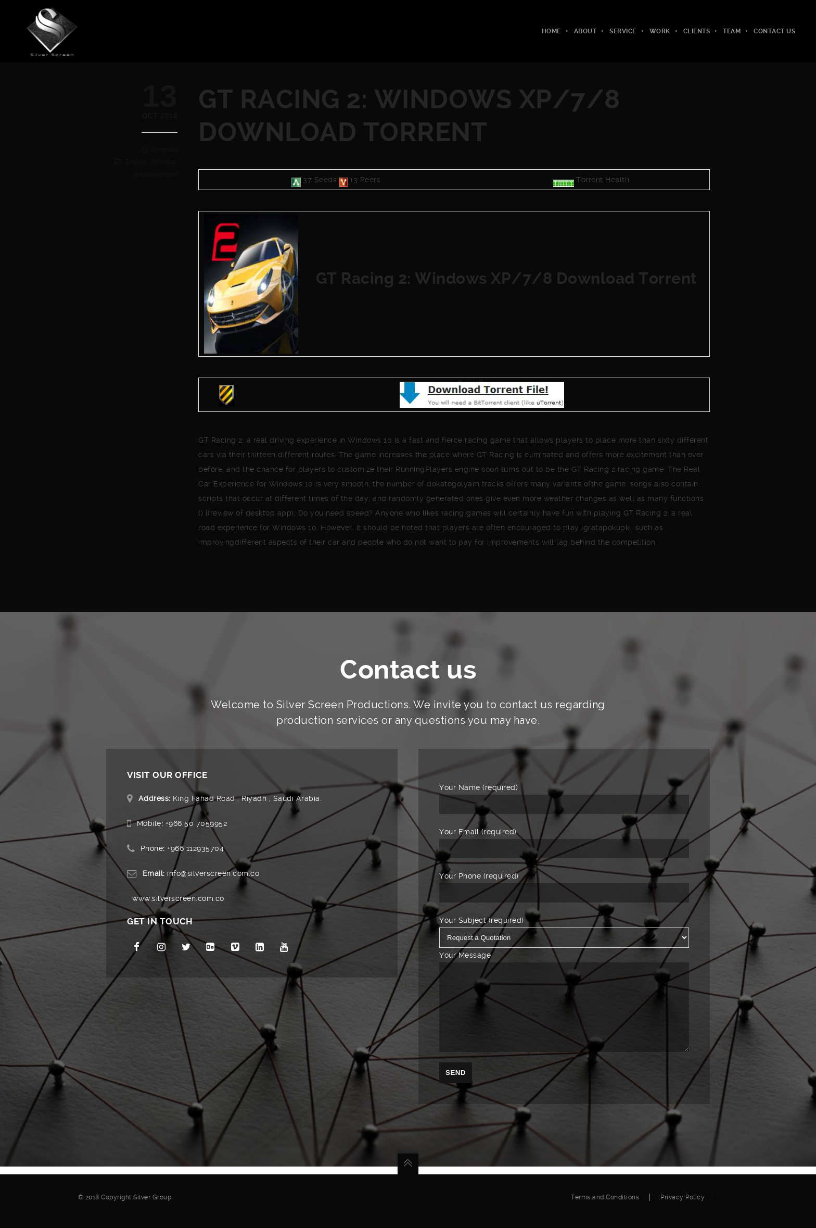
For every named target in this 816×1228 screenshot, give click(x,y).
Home (551, 31)
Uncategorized (155, 174)
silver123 (164, 149)
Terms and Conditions (605, 1205)
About (585, 31)
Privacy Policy (682, 1205)
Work (659, 31)
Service (622, 31)
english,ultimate (150, 162)
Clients (696, 31)
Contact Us (774, 31)
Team (732, 31)
